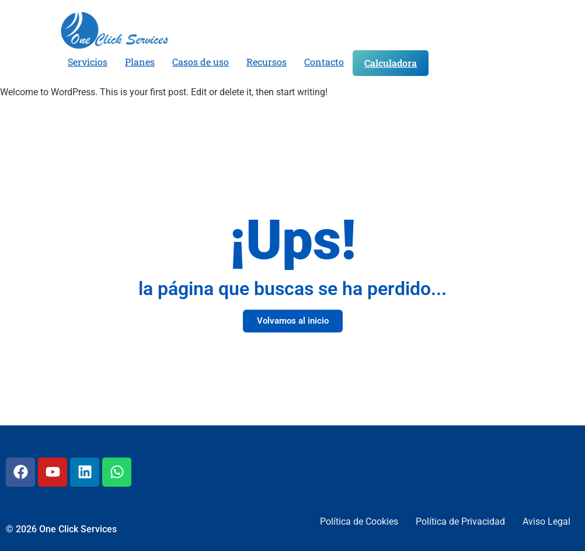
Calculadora (390, 63)
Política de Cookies (359, 521)
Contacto (324, 62)
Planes (140, 62)
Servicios (87, 62)
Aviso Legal (546, 521)
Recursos (266, 62)
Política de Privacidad (460, 521)
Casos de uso (200, 62)
